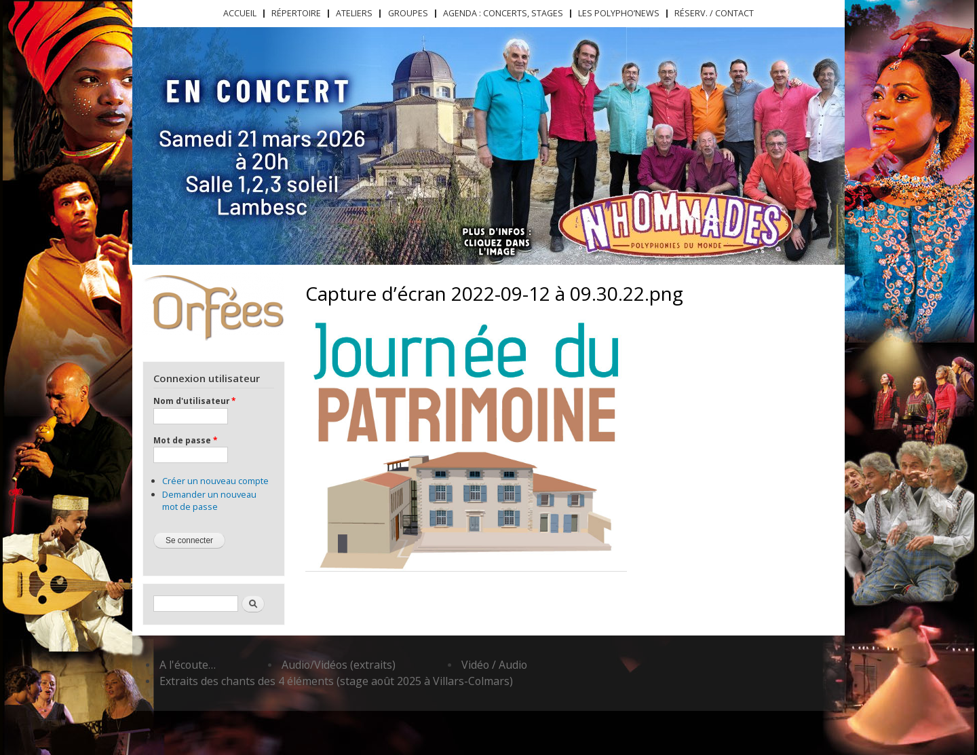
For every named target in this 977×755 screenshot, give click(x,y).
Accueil (239, 13)
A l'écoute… (187, 664)
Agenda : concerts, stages (503, 13)
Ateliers (354, 13)
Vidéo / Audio (494, 664)
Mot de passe (185, 440)
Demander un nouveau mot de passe (209, 500)
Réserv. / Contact (714, 13)
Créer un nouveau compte (215, 481)
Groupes (408, 13)
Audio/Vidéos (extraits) (339, 664)
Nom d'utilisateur (194, 400)
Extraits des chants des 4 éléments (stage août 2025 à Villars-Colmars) (336, 681)
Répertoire (296, 13)
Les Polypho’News (618, 13)
